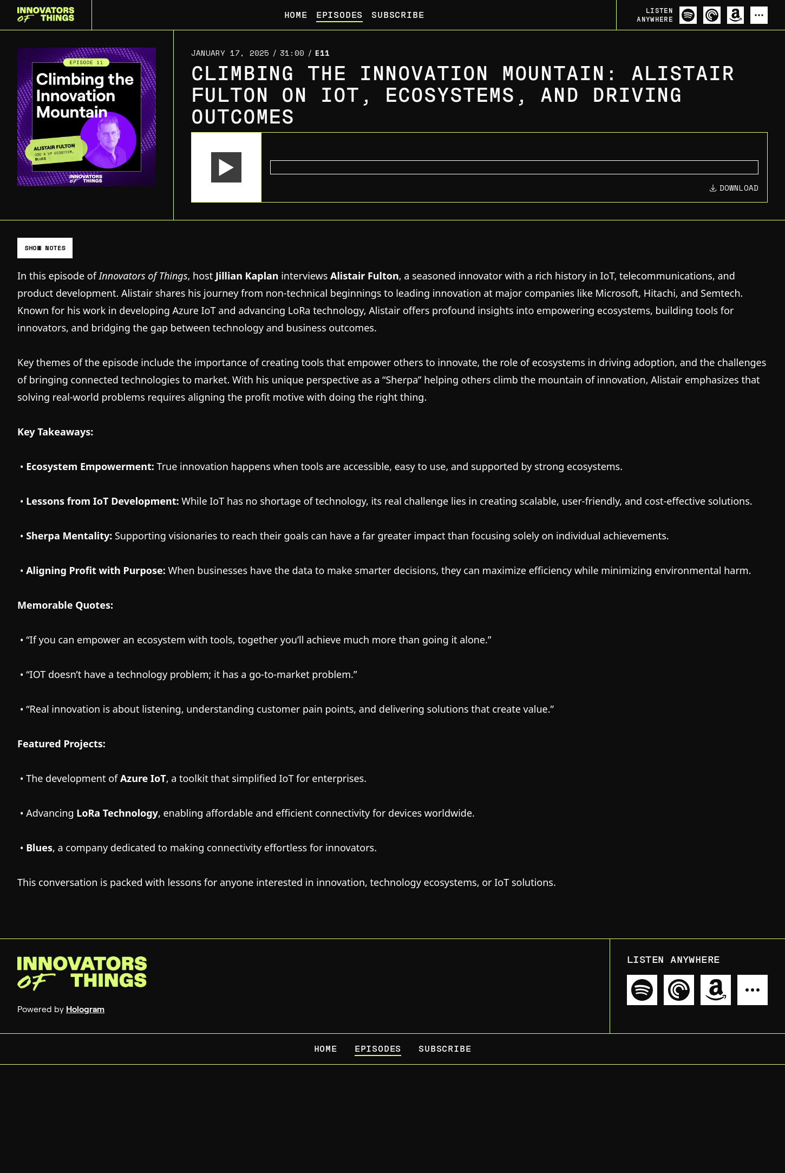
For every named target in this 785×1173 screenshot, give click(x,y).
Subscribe (397, 15)
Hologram (85, 1009)
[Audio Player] (479, 167)
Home (296, 15)
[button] (226, 167)
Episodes (339, 15)
